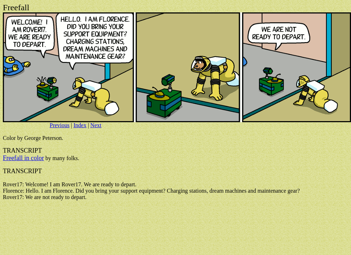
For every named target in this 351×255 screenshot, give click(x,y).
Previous (59, 125)
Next (95, 125)
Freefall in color (23, 158)
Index (79, 125)
